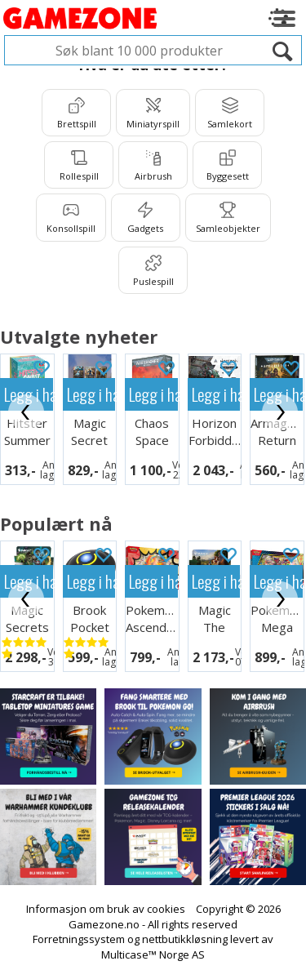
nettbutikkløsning (185, 939)
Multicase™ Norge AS (153, 954)
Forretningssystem (79, 939)
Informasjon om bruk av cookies (105, 908)
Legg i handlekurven (91, 394)
